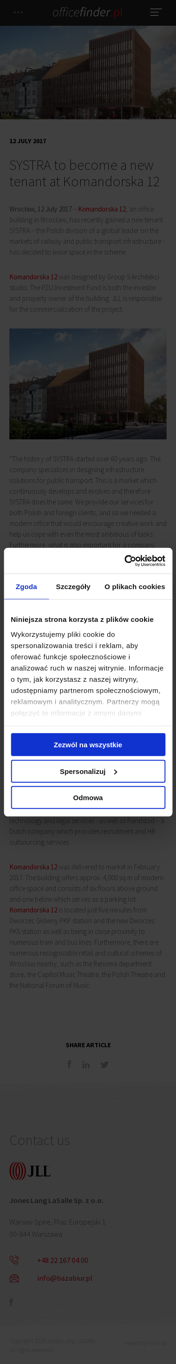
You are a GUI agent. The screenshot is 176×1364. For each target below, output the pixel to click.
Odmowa (88, 798)
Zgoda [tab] (26, 587)
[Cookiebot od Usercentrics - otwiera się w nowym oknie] (125, 560)
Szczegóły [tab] (73, 587)
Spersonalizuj (88, 771)
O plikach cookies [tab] (135, 587)
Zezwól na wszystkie (88, 745)
